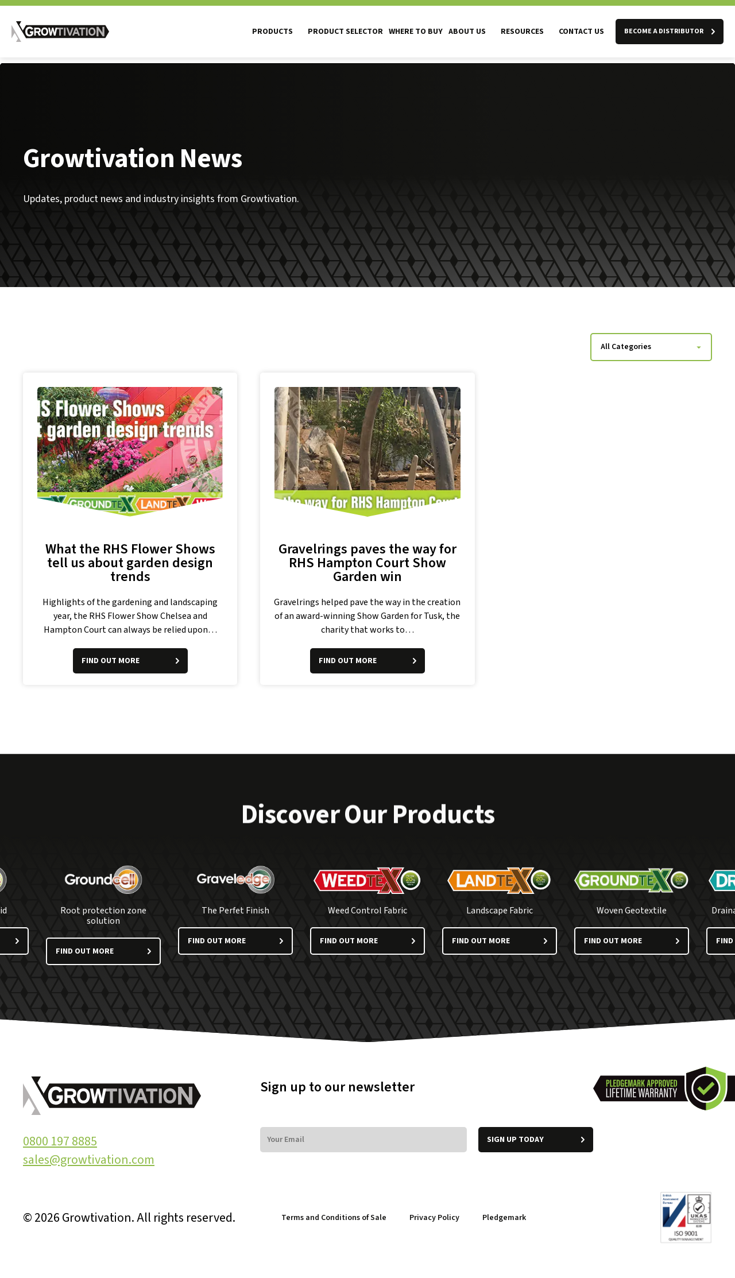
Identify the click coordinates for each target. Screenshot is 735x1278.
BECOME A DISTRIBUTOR (669, 31)
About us (467, 31)
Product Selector (345, 31)
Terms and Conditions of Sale (333, 1217)
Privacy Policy (434, 1217)
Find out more (103, 951)
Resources (522, 31)
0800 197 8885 (60, 1141)
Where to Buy (416, 31)
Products (272, 31)
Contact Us (581, 31)
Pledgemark (505, 1217)
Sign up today (536, 1139)
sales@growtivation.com (88, 1160)
